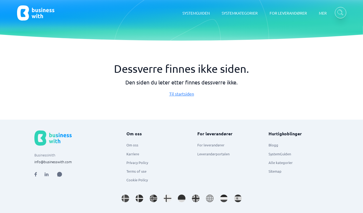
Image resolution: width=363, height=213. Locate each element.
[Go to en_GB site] (196, 198)
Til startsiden (181, 93)
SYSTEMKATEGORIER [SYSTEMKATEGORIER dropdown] (240, 13)
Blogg (273, 145)
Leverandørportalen (213, 154)
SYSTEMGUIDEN (196, 13)
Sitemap (275, 171)
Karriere (132, 154)
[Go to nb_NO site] (153, 198)
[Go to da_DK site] (139, 198)
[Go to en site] (210, 198)
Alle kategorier (281, 162)
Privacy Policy (137, 162)
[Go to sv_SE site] (125, 198)
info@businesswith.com (53, 161)
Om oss (132, 145)
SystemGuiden (280, 154)
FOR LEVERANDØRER (288, 13)
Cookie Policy (137, 180)
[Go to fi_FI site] (167, 198)
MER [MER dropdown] (323, 13)
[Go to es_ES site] (238, 198)
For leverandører (210, 145)
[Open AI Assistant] (59, 174)
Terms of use (136, 171)
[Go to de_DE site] (181, 198)
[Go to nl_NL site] (224, 198)
